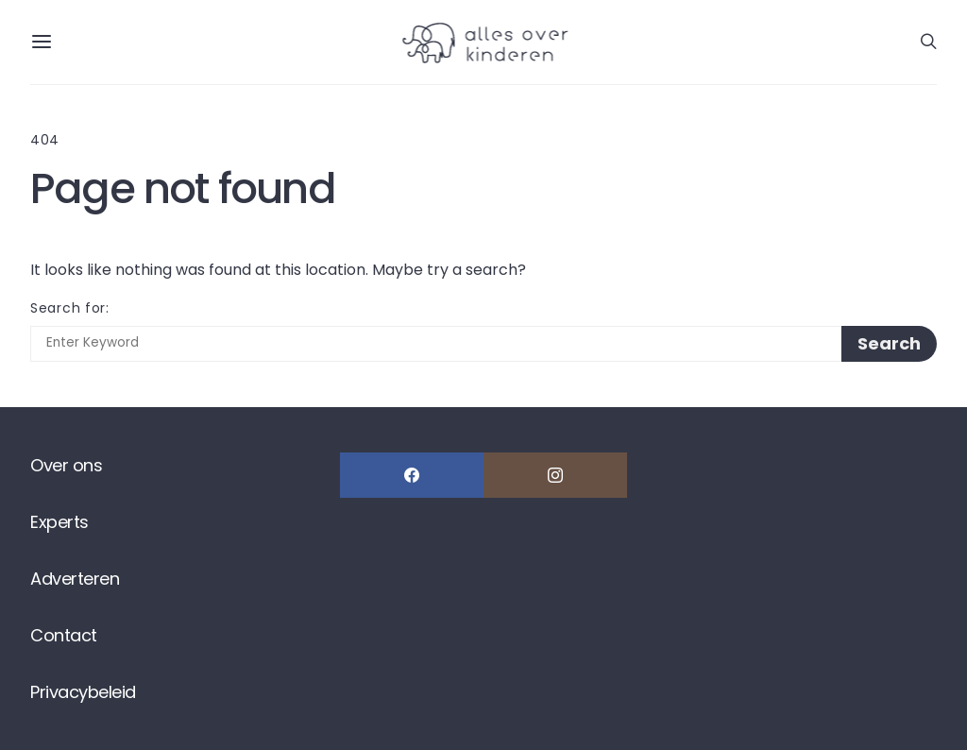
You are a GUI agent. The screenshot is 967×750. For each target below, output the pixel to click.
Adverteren (74, 578)
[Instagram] (555, 475)
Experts (59, 522)
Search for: (70, 307)
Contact (63, 635)
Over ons (66, 465)
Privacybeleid (83, 692)
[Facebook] (412, 475)
